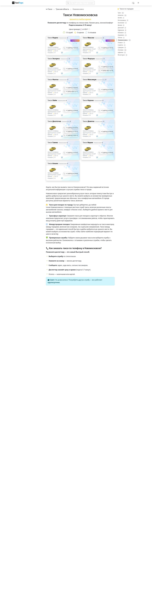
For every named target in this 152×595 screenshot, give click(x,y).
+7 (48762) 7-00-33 (72, 48)
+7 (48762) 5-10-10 (72, 131)
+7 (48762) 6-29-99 (72, 173)
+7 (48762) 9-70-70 (107, 48)
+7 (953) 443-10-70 (107, 70)
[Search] (80, 3)
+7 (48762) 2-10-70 (107, 67)
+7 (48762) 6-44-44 (72, 128)
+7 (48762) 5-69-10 (72, 135)
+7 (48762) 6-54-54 (107, 90)
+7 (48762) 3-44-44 (72, 69)
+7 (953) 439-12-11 (72, 91)
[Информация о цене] (89, 29)
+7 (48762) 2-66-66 (72, 88)
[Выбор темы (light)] (138, 3)
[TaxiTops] (17, 2)
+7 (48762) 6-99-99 (107, 131)
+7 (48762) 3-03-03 (107, 110)
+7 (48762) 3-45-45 (72, 153)
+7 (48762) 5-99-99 (107, 153)
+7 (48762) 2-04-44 (72, 110)
